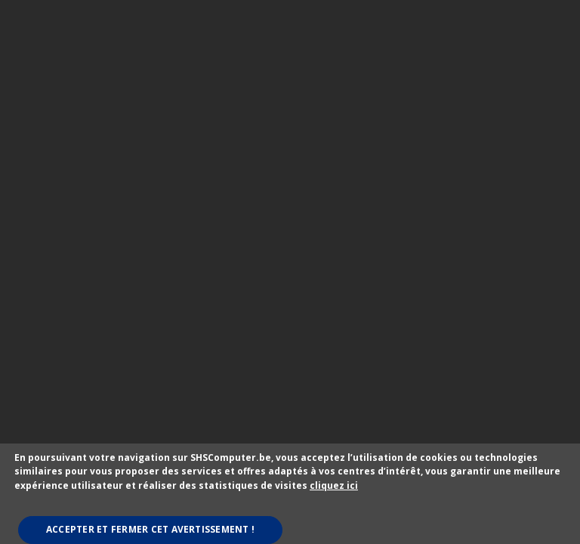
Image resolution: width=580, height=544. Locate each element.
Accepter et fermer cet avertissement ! (150, 529)
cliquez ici (334, 485)
